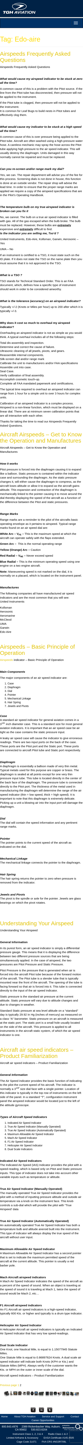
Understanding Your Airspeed (36, 923)
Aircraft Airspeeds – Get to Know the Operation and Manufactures (41, 437)
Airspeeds (6, 659)
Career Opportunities (43, 1420)
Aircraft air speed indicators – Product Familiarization (36, 1053)
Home (4, 1416)
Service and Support (53, 1416)
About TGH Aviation (25, 1416)
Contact (75, 1416)
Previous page (8, 1385)
